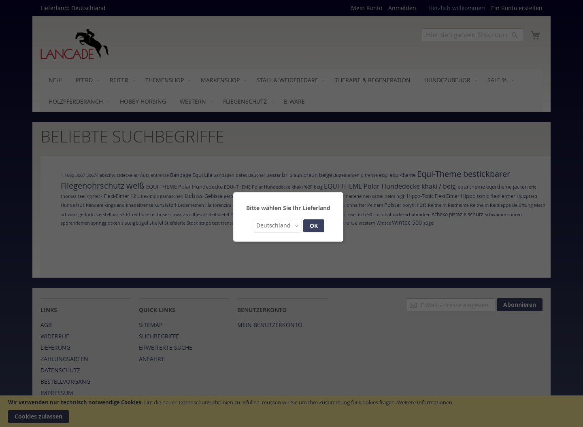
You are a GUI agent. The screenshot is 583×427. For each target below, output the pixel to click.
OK (314, 225)
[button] (277, 226)
